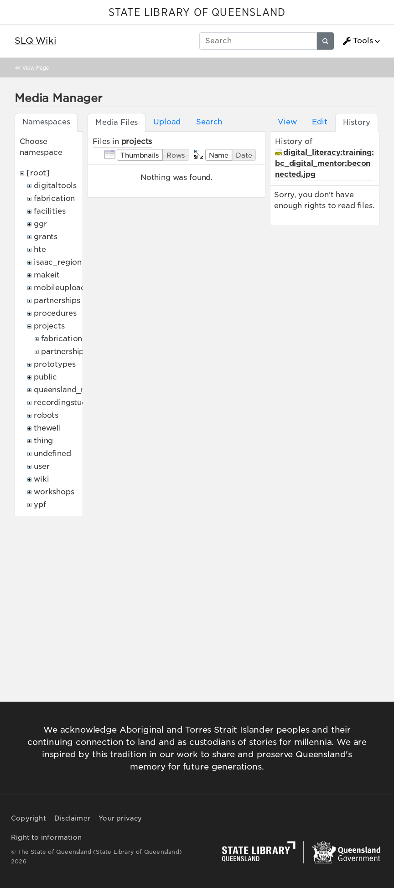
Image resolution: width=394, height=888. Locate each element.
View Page (35, 67)
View (287, 122)
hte (40, 249)
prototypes (54, 364)
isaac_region (58, 262)
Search (209, 122)
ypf (40, 504)
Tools (357, 41)
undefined (52, 453)
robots (46, 415)
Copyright (28, 818)
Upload (167, 122)
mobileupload (60, 287)
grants (45, 236)
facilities (49, 211)
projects (49, 326)
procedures (55, 313)
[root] (38, 173)
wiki (41, 479)
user (41, 466)
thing (43, 440)
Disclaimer (72, 818)
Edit (319, 122)
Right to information (46, 837)
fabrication (54, 198)
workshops (54, 492)
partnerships (57, 300)
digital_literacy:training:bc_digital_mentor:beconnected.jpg (324, 163)
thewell (47, 428)
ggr (40, 224)
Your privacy (120, 818)
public (45, 377)
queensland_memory (73, 389)
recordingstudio (64, 402)
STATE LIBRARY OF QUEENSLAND (197, 12)
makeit (47, 275)
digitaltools (55, 185)
